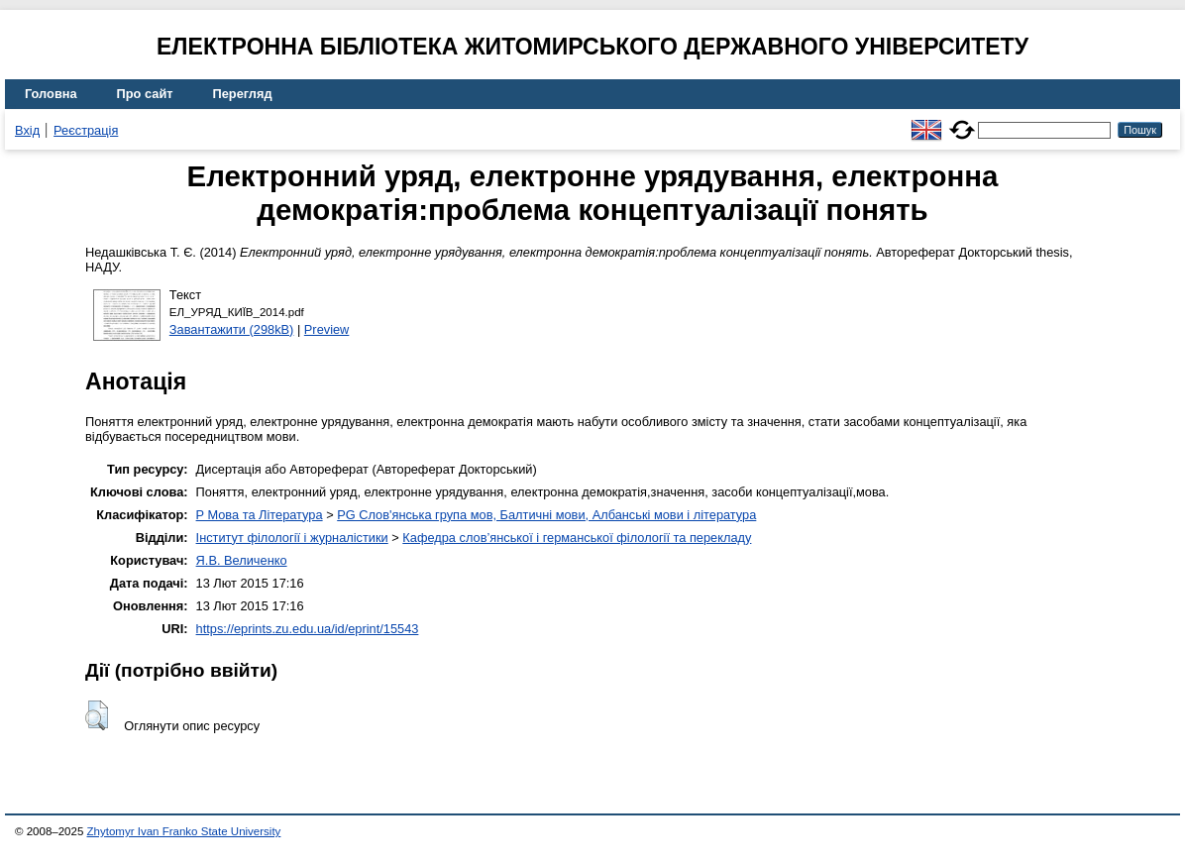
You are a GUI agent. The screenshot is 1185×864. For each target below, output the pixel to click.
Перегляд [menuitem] (242, 93)
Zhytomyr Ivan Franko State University (184, 831)
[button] (96, 715)
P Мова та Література (259, 514)
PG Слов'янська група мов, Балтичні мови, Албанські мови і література (546, 514)
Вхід (27, 130)
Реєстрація (86, 130)
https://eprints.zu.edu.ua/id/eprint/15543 (307, 628)
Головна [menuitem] (51, 93)
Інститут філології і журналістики (292, 537)
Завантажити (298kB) (231, 329)
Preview (327, 329)
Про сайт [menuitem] (145, 93)
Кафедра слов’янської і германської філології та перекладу (576, 537)
